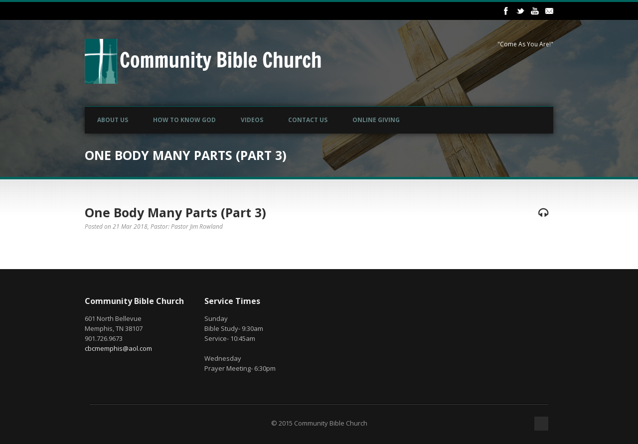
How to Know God (184, 120)
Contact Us (307, 120)
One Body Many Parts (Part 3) (175, 212)
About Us (112, 120)
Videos (252, 120)
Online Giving (376, 120)
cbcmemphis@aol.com (118, 348)
